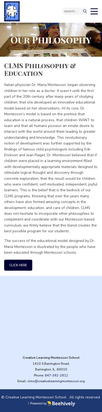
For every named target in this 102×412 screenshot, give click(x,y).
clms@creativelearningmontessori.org (56, 381)
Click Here (18, 265)
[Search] (75, 11)
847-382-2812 (56, 375)
